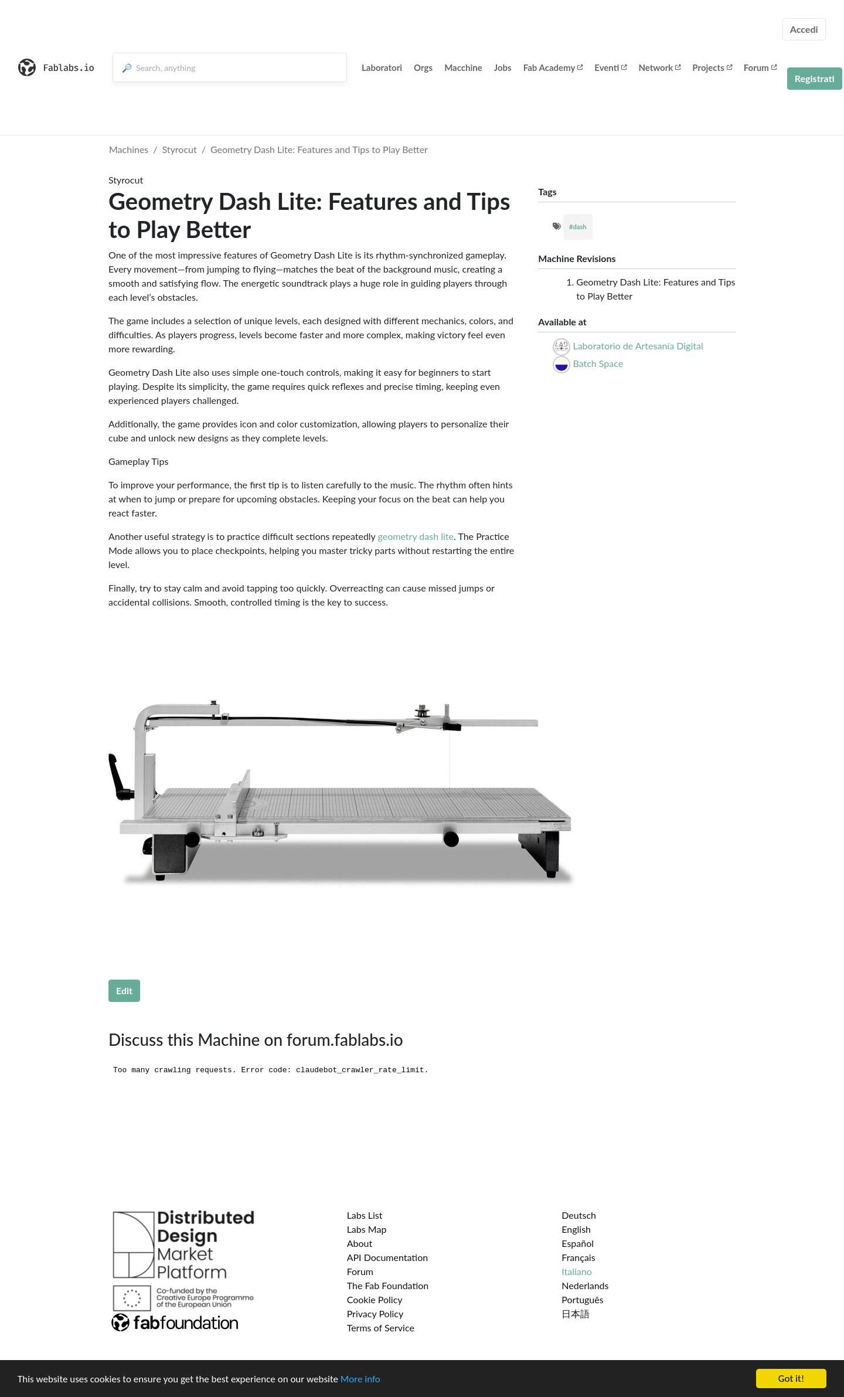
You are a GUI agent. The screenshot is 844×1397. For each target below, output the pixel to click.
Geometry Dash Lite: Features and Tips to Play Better (319, 149)
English (576, 1229)
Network (659, 67)
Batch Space (598, 363)
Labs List (365, 1215)
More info (360, 1379)
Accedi (804, 29)
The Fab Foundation (388, 1285)
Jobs (503, 67)
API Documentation (387, 1257)
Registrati (815, 78)
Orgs (423, 67)
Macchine (463, 67)
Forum (760, 67)
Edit (124, 990)
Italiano (576, 1271)
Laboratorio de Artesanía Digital (638, 345)
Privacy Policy (375, 1313)
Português (582, 1299)
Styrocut (179, 149)
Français (578, 1257)
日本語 (575, 1313)
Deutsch (578, 1215)
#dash (578, 226)
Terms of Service (380, 1327)
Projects (711, 67)
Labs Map (367, 1229)
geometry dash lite (416, 536)
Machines (128, 149)
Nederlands (584, 1285)
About (360, 1243)
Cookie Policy (375, 1299)
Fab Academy (553, 67)
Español (577, 1243)
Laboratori (382, 67)
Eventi (610, 67)
